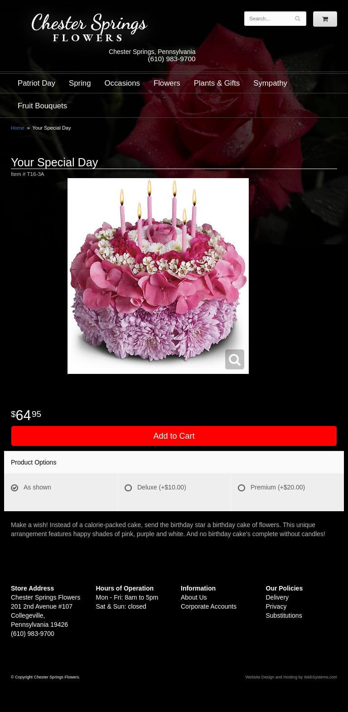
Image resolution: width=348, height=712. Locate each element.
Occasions (122, 83)
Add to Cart (173, 436)
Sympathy (270, 83)
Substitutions (284, 615)
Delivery (277, 597)
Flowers (167, 83)
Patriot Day (36, 83)
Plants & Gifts (217, 83)
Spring (80, 83)
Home (17, 128)
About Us (194, 597)
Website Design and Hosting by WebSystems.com (291, 677)
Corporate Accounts (209, 606)
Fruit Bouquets (42, 106)
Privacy (276, 606)
